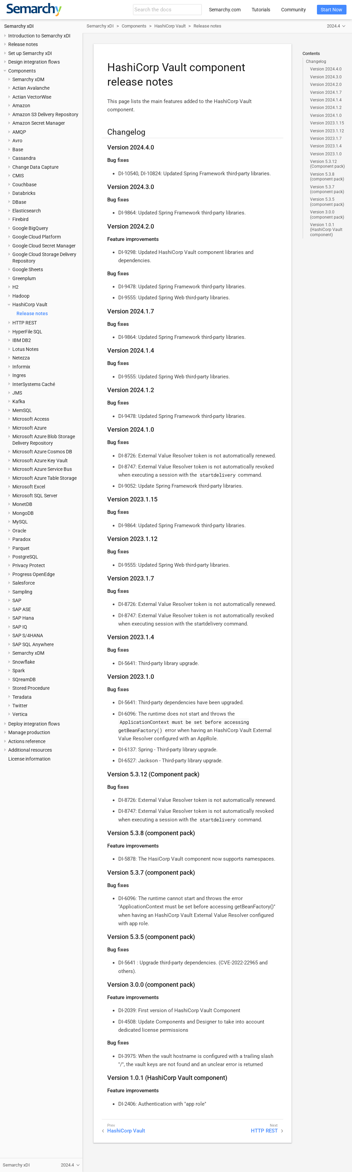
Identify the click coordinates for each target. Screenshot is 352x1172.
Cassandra (24, 158)
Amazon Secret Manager (38, 123)
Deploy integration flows (34, 724)
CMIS (18, 175)
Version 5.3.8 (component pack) (327, 176)
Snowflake (23, 662)
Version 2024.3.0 (326, 77)
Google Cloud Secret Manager (44, 245)
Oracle (19, 530)
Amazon (21, 105)
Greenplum (24, 278)
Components (22, 71)
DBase (19, 202)
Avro (17, 140)
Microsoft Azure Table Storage (44, 478)
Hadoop (21, 296)
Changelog (316, 61)
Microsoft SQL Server (34, 495)
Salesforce (23, 583)
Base (17, 149)
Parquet (21, 548)
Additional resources (30, 750)
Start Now (331, 9)
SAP (16, 600)
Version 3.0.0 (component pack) (327, 214)
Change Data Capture (35, 167)
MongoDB (23, 513)
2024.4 (333, 26)
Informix (21, 366)
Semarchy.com (225, 9)
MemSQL (22, 410)
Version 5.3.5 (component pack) (327, 202)
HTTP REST (24, 322)
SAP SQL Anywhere (33, 644)
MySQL (20, 521)
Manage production (29, 732)
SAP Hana (23, 618)
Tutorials (261, 9)
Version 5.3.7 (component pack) (327, 189)
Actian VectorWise (31, 97)
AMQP (19, 132)
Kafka (18, 401)
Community (293, 9)
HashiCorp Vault (29, 304)
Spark (18, 670)
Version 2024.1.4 (326, 100)
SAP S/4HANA (27, 635)
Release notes (23, 44)
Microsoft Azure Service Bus (42, 469)
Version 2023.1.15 (327, 123)
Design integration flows (34, 62)
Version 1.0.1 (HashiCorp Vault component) (326, 229)
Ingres (19, 375)
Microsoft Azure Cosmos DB (42, 451)
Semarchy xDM (28, 79)
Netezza (21, 358)
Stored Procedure (31, 688)
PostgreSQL (25, 557)
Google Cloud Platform (36, 237)
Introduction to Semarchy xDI (39, 35)
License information (29, 759)
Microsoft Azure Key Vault (40, 460)
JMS (17, 393)
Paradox (21, 539)
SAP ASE (21, 609)
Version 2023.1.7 (326, 138)
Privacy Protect (28, 565)
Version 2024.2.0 (326, 84)
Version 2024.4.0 (326, 69)
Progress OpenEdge (33, 574)
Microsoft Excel (28, 486)
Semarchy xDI (19, 26)
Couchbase (24, 184)
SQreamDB (24, 679)
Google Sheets (27, 269)
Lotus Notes (25, 349)
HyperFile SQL (27, 331)
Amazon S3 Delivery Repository (45, 114)
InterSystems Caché (33, 384)
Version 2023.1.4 (326, 146)
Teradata (22, 697)
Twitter (20, 705)
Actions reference (26, 741)
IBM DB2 (21, 340)
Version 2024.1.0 (326, 115)
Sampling (22, 592)
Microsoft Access (30, 419)
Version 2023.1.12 (327, 131)
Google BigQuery (30, 228)
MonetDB (22, 504)
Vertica (20, 714)
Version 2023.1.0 (326, 154)
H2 (15, 287)
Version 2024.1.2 (326, 107)
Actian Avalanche (31, 88)
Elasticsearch (26, 210)
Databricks (23, 193)
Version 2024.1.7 (326, 92)
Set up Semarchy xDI (30, 53)
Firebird (20, 219)
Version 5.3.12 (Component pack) (327, 164)
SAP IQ (19, 627)
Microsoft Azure (29, 428)
